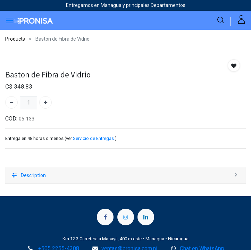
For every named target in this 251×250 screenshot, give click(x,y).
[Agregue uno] (45, 102)
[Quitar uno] (11, 102)
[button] (234, 65)
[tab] (125, 175)
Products (15, 39)
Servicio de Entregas (93, 138)
